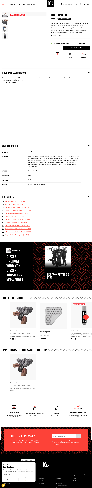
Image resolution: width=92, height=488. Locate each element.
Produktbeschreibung (46, 72)
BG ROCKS (22, 4)
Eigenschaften (46, 145)
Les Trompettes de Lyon (58, 276)
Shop (3, 4)
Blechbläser (41, 483)
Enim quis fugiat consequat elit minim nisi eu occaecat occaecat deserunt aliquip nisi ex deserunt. (67, 442)
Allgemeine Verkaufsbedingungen (61, 484)
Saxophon (41, 478)
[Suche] (67, 4)
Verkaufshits (7, 483)
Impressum (59, 481)
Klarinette (40, 481)
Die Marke (12, 4)
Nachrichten (76, 481)
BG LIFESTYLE (31, 4)
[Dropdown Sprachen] (88, 4)
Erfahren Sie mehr (56, 35)
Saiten (40, 486)
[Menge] (56, 48)
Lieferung (58, 478)
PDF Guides (46, 197)
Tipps (74, 478)
